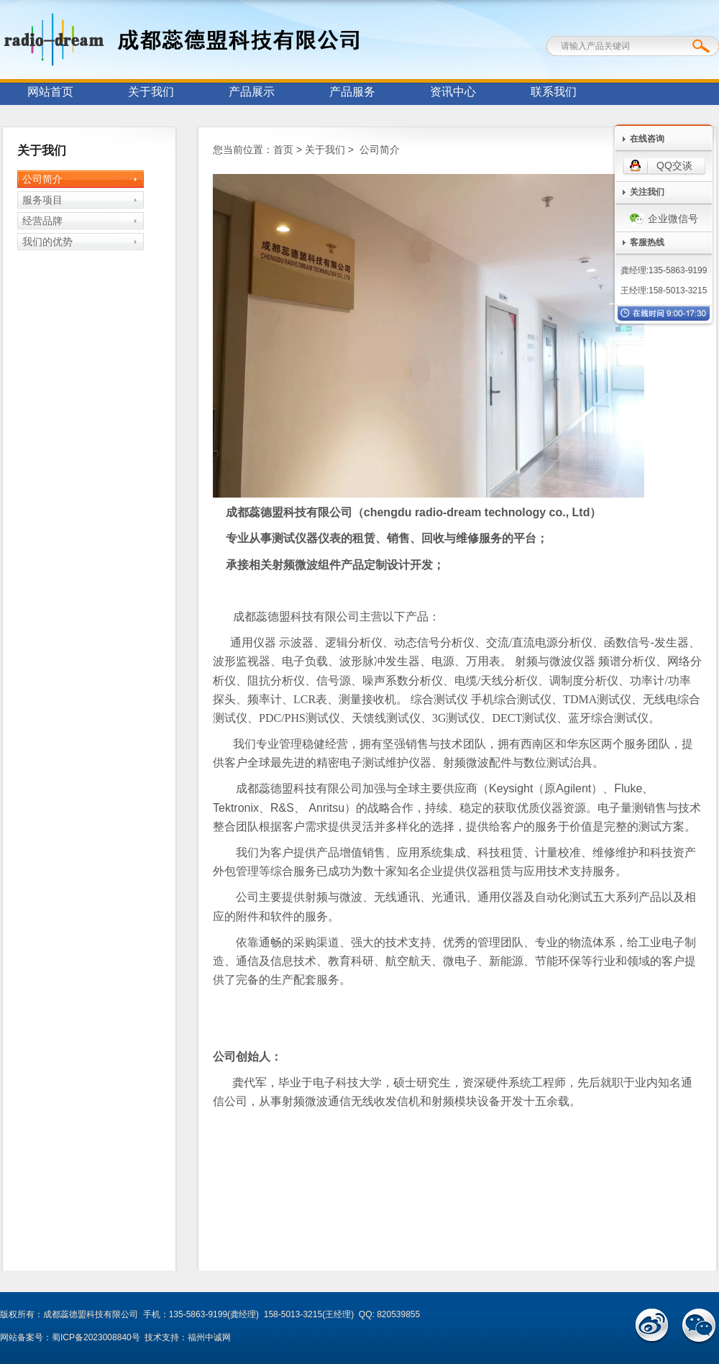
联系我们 (554, 92)
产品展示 (252, 92)
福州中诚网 (209, 1337)
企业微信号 (664, 218)
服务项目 (42, 200)
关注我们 (647, 192)
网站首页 (50, 92)
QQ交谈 (674, 165)
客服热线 (647, 242)
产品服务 (352, 92)
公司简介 (42, 179)
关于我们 (151, 92)
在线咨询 (647, 139)
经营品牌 (42, 220)
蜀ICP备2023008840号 (96, 1337)
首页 (283, 149)
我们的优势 (47, 241)
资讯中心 (453, 92)
